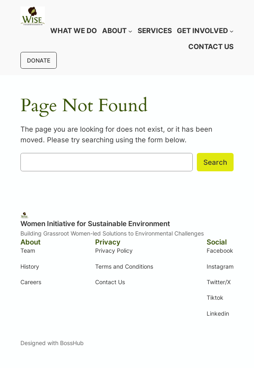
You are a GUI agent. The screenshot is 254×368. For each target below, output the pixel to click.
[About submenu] (130, 31)
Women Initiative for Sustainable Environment (95, 224)
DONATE (38, 60)
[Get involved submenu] (231, 31)
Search (215, 162)
